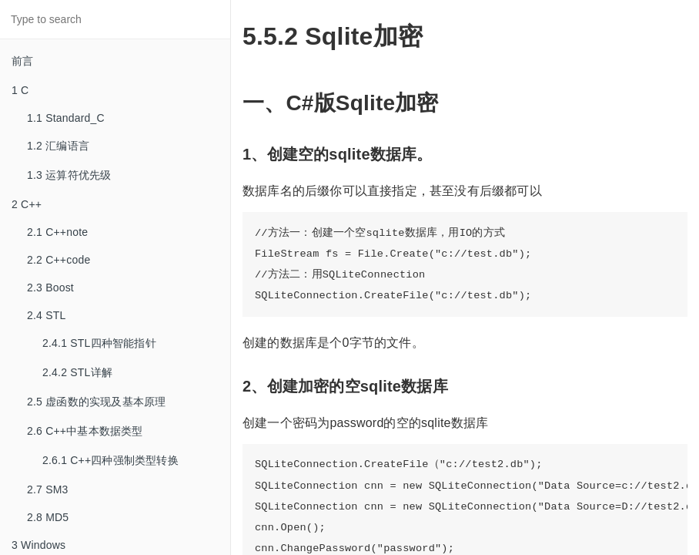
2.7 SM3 (48, 489)
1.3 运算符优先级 (69, 175)
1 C (20, 90)
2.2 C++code (58, 260)
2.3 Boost (50, 287)
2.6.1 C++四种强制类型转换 (110, 460)
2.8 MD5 (48, 517)
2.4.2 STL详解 (77, 372)
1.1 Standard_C (66, 118)
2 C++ (27, 204)
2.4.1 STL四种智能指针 (99, 343)
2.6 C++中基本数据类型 (85, 431)
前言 (22, 61)
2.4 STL (46, 315)
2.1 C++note (57, 232)
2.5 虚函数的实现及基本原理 (96, 401)
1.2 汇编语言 (58, 146)
